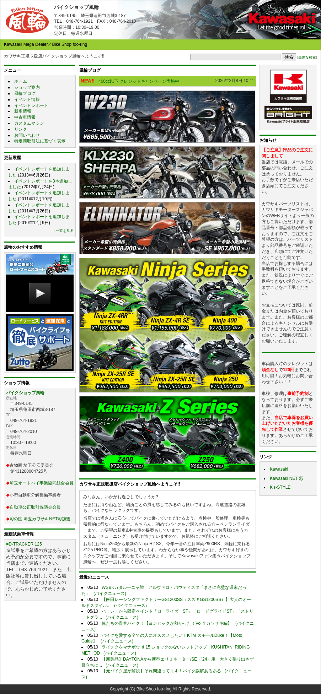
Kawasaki (279, 469)
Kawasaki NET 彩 (286, 478)
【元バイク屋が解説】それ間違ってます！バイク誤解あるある (161, 670)
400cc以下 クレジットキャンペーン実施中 (138, 81)
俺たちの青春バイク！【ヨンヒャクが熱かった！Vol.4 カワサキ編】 (167, 623)
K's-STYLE (280, 487)
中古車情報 (25, 117)
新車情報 (22, 111)
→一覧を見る (63, 231)
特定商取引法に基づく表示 (39, 141)
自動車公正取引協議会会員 (35, 507)
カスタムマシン (29, 123)
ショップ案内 (27, 87)
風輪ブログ (25, 93)
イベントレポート (31, 105)
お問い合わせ (27, 135)
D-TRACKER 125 (25, 544)
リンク (20, 129)
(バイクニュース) (109, 593)
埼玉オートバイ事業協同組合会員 (42, 483)
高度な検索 (307, 57)
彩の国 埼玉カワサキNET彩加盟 (40, 518)
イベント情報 (27, 99)
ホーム (20, 81)
